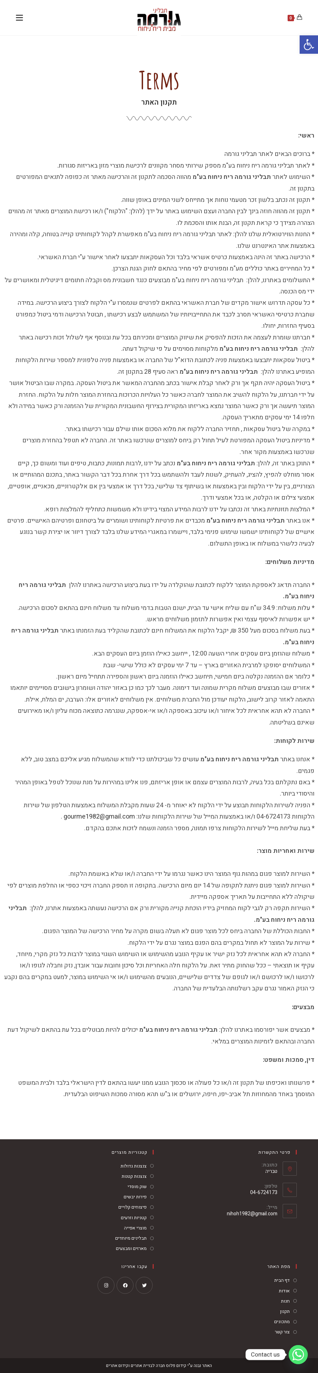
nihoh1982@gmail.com (252, 1213)
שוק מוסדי (137, 1186)
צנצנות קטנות (134, 1176)
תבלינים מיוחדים (131, 1238)
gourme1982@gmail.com (99, 816)
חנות (285, 1301)
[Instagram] (106, 1285)
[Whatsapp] (298, 1354)
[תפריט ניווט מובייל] (19, 17)
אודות (284, 1290)
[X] (144, 1285)
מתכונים (282, 1321)
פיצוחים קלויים (132, 1207)
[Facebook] (125, 1285)
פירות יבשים (135, 1196)
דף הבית (282, 1280)
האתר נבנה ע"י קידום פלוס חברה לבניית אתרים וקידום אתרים (159, 1365)
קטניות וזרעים (134, 1217)
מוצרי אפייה (135, 1227)
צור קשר (282, 1331)
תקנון (285, 1311)
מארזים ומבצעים (131, 1248)
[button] (309, 44)
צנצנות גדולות (133, 1166)
